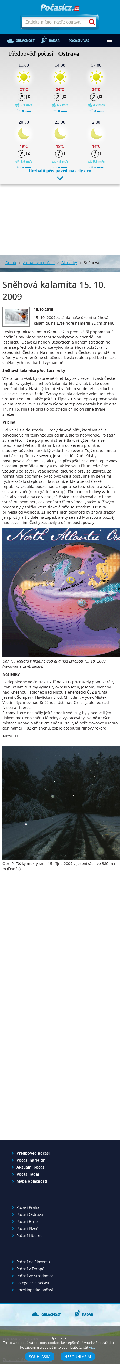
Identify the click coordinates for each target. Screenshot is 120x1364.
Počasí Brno (27, 1221)
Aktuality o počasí (39, 262)
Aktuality (69, 262)
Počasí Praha (27, 1207)
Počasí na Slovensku (34, 1261)
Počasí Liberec (29, 1235)
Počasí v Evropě (30, 1268)
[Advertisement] (60, 215)
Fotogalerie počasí (32, 1282)
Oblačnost (25, 40)
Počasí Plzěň (27, 1228)
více (92, 1347)
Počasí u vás (79, 40)
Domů (10, 262)
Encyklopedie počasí (34, 1289)
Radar (54, 40)
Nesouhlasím (77, 1356)
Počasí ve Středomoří (35, 1275)
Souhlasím (40, 1356)
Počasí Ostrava (29, 1214)
